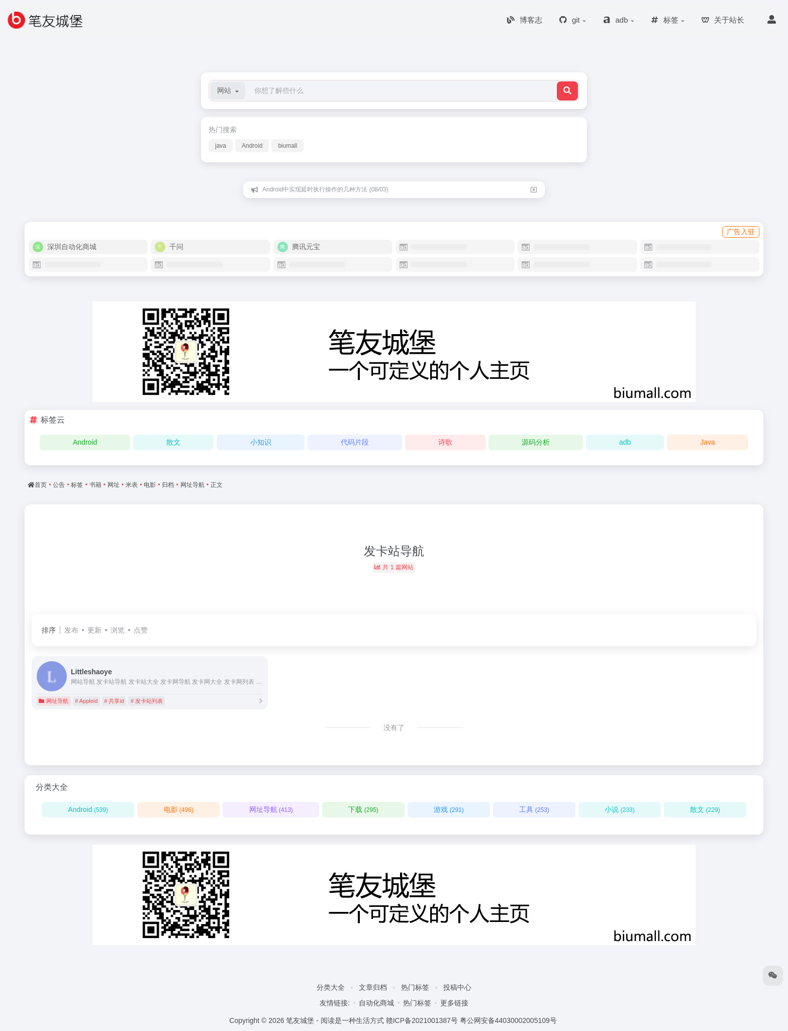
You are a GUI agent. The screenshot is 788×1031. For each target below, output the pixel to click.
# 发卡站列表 (147, 701)
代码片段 (355, 442)
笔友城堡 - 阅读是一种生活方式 (334, 1020)
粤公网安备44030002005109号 (508, 1020)
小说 (619, 809)
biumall (287, 145)
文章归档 (373, 987)
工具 (534, 809)
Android (252, 145)
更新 (94, 630)
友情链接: (335, 1003)
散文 (173, 442)
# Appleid (86, 701)
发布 (71, 630)
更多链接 (454, 1003)
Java (707, 442)
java (220, 145)
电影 (178, 809)
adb (625, 442)
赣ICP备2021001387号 (422, 1020)
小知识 (260, 442)
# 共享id (114, 701)
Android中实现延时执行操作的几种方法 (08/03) (325, 189)
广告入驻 (741, 232)
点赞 (141, 630)
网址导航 (53, 701)
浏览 (118, 630)
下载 (363, 809)
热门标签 (415, 987)
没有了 (394, 728)
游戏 (448, 809)
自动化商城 (376, 1003)
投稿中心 (457, 987)
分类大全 (331, 987)
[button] (228, 90)
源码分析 (536, 442)
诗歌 (445, 442)
